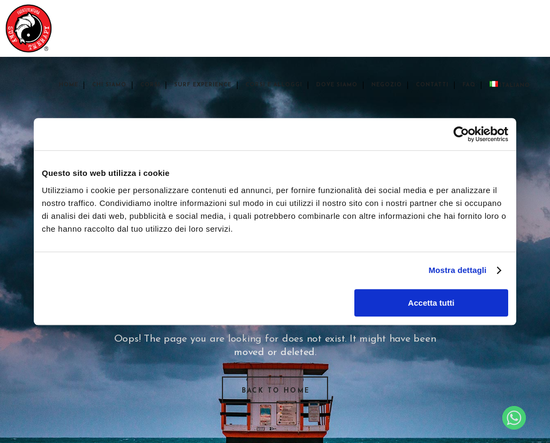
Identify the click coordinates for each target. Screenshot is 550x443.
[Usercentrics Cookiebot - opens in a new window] (461, 134)
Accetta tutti (431, 302)
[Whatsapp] (514, 418)
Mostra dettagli (457, 270)
